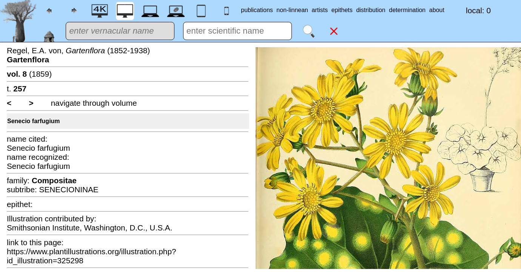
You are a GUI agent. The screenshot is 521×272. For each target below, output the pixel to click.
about (436, 10)
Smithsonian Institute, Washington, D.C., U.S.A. (89, 227)
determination (407, 10)
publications (257, 10)
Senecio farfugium (33, 121)
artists (320, 10)
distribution (370, 10)
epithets (342, 10)
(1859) (29, 74)
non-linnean (292, 10)
